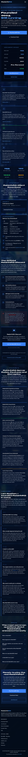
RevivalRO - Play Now (5, 736)
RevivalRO (20, 754)
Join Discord (3, 723)
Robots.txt (3, 745)
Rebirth (6, 2)
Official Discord (4, 738)
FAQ (2, 730)
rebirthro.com (4, 740)
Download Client (14, 37)
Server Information (5, 726)
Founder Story (4, 728)
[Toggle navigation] (25, 2)
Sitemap (2, 743)
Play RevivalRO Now (14, 32)
